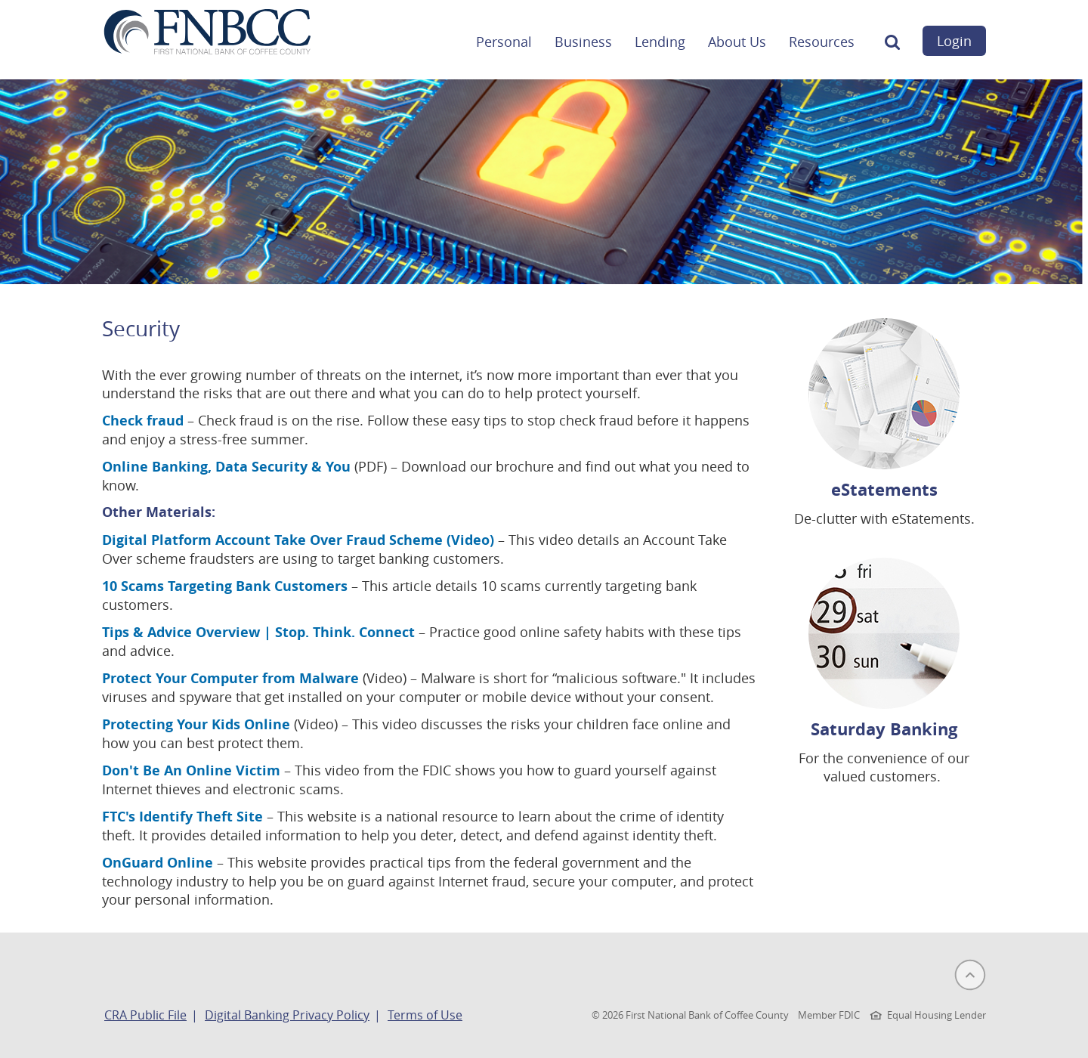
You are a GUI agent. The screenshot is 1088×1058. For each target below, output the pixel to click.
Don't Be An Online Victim (191, 770)
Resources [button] (822, 41)
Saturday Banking (884, 729)
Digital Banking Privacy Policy (287, 1015)
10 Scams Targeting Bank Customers (226, 586)
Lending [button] (660, 41)
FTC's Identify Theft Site (182, 816)
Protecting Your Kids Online (196, 724)
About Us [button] (737, 41)
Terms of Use (425, 1015)
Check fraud (143, 420)
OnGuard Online (157, 862)
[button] (892, 46)
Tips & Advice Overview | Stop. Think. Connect (258, 632)
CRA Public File (145, 1015)
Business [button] (583, 41)
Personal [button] (504, 41)
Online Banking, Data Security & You (226, 466)
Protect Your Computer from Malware (230, 678)
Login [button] (954, 41)
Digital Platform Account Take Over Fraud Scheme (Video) (298, 540)
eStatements (884, 489)
